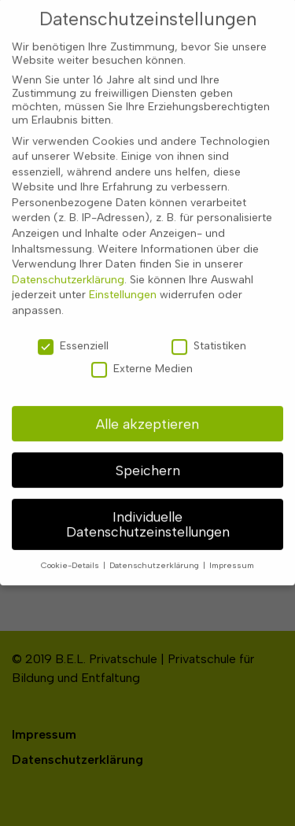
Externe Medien (142, 353)
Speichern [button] (148, 455)
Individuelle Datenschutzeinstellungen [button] (148, 509)
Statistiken (208, 330)
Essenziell (73, 330)
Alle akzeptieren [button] (147, 408)
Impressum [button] (231, 550)
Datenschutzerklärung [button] (155, 550)
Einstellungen (123, 280)
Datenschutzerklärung (68, 264)
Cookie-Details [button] (71, 550)
